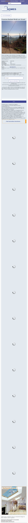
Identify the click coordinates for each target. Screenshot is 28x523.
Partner (13, 1)
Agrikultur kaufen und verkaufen (7, 511)
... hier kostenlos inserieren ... (13, 111)
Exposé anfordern (14, 81)
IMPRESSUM (24, 521)
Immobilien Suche (14, 519)
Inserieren (7, 1)
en (22, 1)
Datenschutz (19, 521)
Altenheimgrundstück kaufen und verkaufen (10, 509)
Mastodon (15, 521)
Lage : (3, 89)
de (20, 1)
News (16, 1)
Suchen (3, 1)
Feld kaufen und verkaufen (6, 510)
